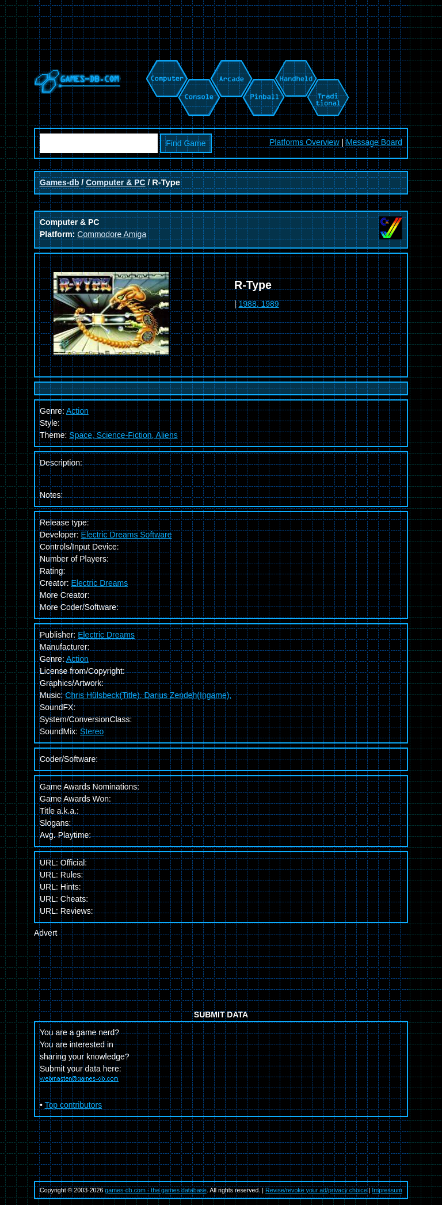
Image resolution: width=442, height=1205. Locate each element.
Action (77, 658)
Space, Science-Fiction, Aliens (123, 435)
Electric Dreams (99, 583)
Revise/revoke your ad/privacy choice (316, 1190)
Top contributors (73, 1104)
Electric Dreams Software (126, 534)
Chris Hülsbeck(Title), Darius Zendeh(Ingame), (148, 695)
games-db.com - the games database (156, 1190)
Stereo (92, 731)
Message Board (374, 142)
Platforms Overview (304, 142)
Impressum (387, 1190)
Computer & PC (115, 182)
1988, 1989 (259, 303)
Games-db (59, 182)
